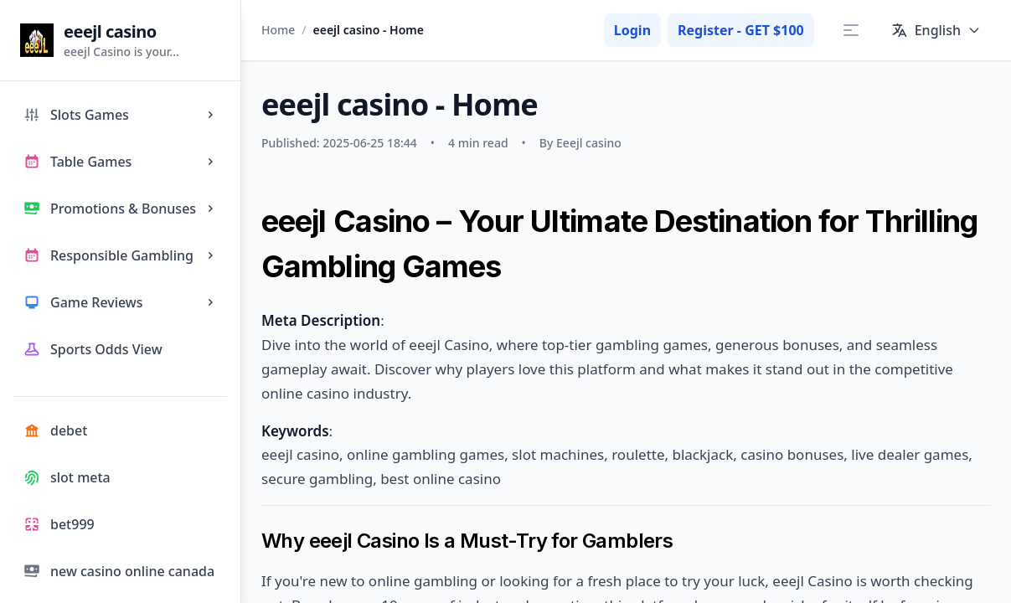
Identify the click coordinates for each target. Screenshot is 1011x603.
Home (278, 30)
